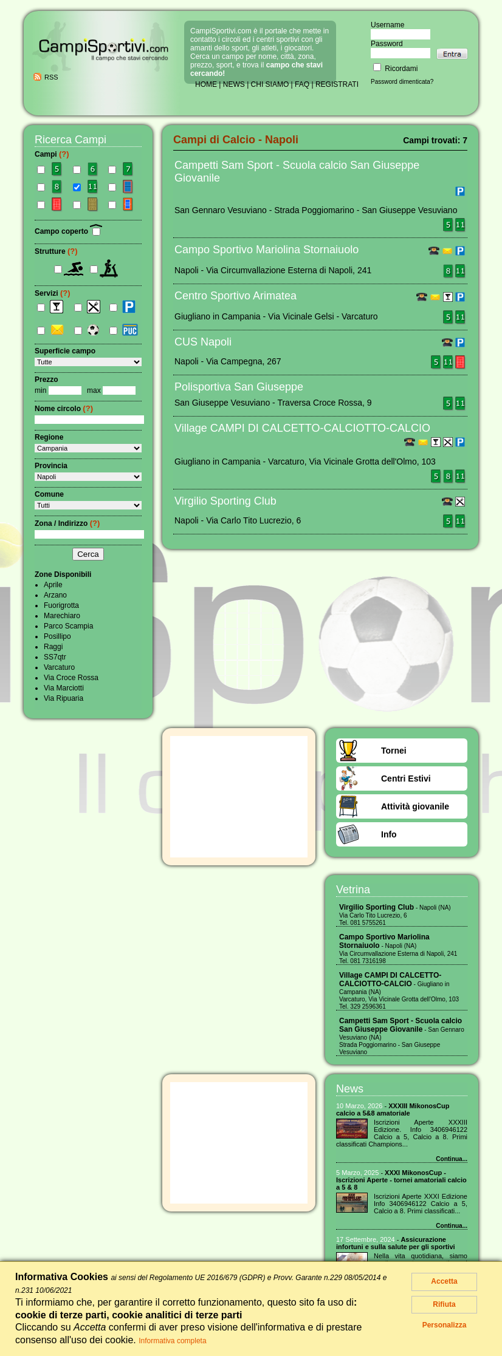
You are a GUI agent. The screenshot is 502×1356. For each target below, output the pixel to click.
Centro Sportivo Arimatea (235, 296)
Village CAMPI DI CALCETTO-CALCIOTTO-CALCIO (302, 428)
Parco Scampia (68, 626)
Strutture (56, 251)
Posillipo (57, 636)
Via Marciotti (64, 688)
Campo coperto (68, 231)
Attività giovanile (415, 806)
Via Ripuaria (63, 698)
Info (389, 834)
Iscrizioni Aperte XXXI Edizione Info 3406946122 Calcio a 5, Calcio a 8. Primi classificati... (420, 1204)
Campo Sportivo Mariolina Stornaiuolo (266, 250)
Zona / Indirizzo (67, 523)
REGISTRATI (337, 84)
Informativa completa (172, 1341)
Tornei (394, 750)
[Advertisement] (239, 796)
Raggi (53, 646)
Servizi (52, 293)
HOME (206, 84)
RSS (51, 77)
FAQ (302, 84)
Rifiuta (444, 1304)
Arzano (55, 595)
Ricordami (395, 68)
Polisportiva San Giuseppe (238, 387)
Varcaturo (59, 667)
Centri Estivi (406, 778)
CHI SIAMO (270, 84)
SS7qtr (55, 657)
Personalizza (444, 1325)
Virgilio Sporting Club (225, 501)
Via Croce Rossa (71, 677)
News (349, 1089)
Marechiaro (62, 616)
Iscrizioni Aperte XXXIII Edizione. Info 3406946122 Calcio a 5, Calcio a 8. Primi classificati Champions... (401, 1133)
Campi (52, 154)
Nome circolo (64, 408)
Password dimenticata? (402, 81)
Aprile (53, 585)
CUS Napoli (203, 342)
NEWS (234, 84)
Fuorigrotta (61, 605)
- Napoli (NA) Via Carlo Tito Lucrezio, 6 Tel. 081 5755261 (395, 915)
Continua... (451, 1159)
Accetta (444, 1281)
